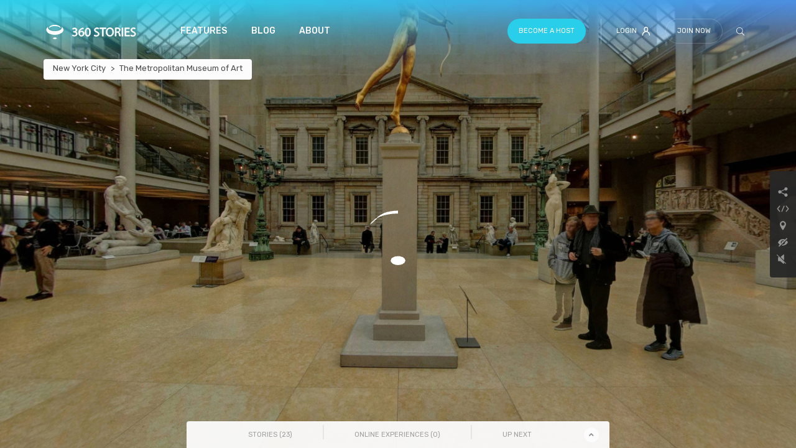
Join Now (694, 31)
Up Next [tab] (517, 435)
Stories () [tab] (270, 435)
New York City (79, 68)
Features (203, 31)
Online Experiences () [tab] (397, 435)
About (314, 31)
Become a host (547, 31)
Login (633, 31)
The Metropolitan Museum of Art (181, 68)
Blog (263, 31)
